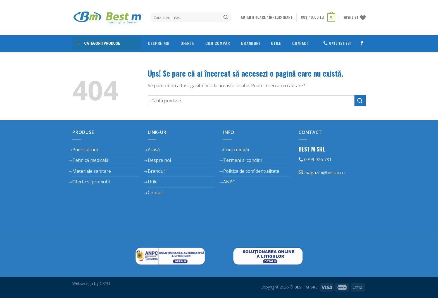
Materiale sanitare (91, 171)
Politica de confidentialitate (251, 171)
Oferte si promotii (91, 182)
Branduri (250, 43)
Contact (300, 43)
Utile (276, 43)
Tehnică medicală (90, 160)
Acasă (154, 149)
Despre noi (159, 43)
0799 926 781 (315, 160)
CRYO (105, 283)
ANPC (229, 182)
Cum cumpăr (217, 43)
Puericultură (85, 149)
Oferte (187, 43)
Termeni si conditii (242, 160)
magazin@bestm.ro (322, 172)
